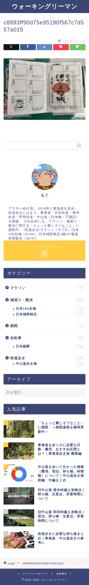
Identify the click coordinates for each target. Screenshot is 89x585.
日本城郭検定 (50, 314)
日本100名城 (50, 308)
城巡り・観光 (47, 299)
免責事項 (61, 573)
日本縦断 (50, 346)
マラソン (47, 287)
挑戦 (47, 325)
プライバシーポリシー (35, 573)
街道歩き (47, 357)
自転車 (47, 337)
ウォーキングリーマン (45, 6)
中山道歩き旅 (50, 363)
